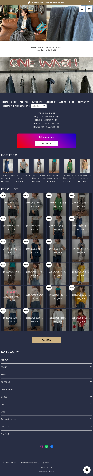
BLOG (71, 102)
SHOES (4, 397)
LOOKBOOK (51, 102)
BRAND (4, 367)
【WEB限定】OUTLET (9, 419)
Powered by (46, 471)
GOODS (4, 404)
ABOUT (62, 102)
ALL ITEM (24, 102)
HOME (5, 102)
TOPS (3, 375)
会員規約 (46, 463)
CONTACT (7, 106)
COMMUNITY (84, 102)
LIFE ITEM (5, 427)
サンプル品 (5, 434)
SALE (3, 412)
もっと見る (46, 340)
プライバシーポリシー (10, 463)
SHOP (14, 102)
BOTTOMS (5, 382)
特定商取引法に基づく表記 (30, 463)
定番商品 (4, 360)
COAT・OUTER (7, 389)
